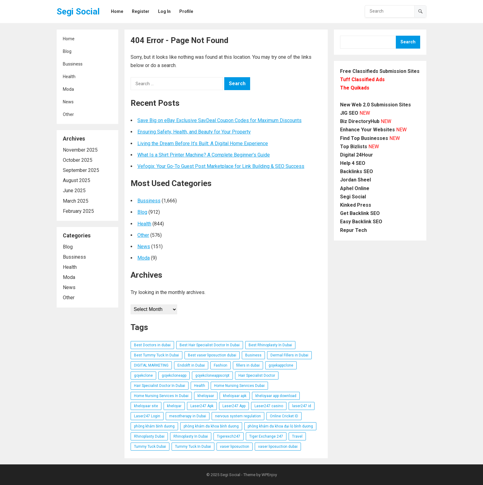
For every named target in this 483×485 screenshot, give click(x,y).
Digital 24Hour (356, 155)
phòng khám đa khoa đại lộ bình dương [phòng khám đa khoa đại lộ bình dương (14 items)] (280, 426)
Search (408, 42)
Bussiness (73, 64)
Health (69, 76)
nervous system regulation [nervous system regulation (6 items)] (238, 416)
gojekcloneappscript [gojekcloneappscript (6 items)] (212, 375)
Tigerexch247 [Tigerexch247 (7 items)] (228, 436)
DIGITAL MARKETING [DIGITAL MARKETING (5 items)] (151, 365)
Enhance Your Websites (367, 130)
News (68, 101)
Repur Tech (353, 230)
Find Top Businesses (364, 138)
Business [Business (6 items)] (253, 355)
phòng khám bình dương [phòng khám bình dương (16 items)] (154, 426)
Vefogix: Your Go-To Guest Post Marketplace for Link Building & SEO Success (220, 166)
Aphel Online (354, 188)
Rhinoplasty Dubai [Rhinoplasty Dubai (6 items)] (149, 436)
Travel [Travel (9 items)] (297, 436)
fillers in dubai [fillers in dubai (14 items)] (248, 365)
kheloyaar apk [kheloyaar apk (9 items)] (234, 396)
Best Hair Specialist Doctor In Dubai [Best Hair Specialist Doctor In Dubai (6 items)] (210, 345)
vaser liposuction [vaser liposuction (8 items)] (234, 446)
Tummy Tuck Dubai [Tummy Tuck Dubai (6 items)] (150, 446)
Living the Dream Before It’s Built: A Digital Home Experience (202, 143)
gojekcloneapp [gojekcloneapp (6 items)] (174, 375)
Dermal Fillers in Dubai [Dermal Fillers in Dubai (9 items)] (289, 355)
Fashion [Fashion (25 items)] (220, 365)
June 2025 (74, 190)
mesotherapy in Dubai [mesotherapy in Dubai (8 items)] (187, 416)
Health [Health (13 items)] (199, 386)
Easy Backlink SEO (361, 222)
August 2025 (76, 180)
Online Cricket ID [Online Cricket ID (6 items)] (284, 416)
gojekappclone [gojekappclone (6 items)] (281, 365)
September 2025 (81, 170)
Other (68, 114)
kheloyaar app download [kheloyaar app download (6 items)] (275, 396)
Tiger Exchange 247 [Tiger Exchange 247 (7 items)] (266, 436)
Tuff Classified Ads (362, 79)
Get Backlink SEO (360, 213)
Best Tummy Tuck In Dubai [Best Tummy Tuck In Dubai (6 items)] (156, 355)
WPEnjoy (269, 474)
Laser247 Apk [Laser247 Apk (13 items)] (201, 406)
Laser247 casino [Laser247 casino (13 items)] (268, 406)
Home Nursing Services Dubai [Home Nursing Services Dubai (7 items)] (239, 386)
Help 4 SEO (352, 163)
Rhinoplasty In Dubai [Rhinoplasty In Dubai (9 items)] (190, 436)
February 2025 (78, 211)
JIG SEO (349, 113)
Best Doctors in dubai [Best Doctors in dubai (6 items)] (152, 345)
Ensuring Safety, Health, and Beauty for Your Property (194, 132)
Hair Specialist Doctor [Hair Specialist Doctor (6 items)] (256, 375)
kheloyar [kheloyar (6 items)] (174, 406)
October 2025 (77, 160)
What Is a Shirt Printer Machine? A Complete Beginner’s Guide (203, 155)
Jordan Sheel (355, 180)
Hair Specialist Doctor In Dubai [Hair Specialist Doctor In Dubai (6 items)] (159, 386)
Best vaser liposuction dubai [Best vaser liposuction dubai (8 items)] (212, 355)
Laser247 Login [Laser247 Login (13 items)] (147, 416)
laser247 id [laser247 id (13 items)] (301, 406)
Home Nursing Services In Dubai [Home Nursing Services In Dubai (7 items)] (161, 396)
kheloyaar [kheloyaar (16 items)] (205, 396)
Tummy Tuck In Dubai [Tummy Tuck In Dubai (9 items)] (193, 446)
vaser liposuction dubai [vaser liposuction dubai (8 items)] (278, 446)
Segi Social (78, 11)
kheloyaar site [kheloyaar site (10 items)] (146, 406)
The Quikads (354, 88)
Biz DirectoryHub (360, 121)
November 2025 (80, 150)
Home (69, 38)
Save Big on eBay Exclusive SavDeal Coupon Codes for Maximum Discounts (219, 120)
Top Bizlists (353, 146)
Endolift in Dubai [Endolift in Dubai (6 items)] (191, 365)
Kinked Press (355, 205)
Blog (67, 51)
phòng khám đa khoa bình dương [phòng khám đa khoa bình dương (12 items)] (211, 426)
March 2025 (75, 201)
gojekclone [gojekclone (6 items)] (143, 375)
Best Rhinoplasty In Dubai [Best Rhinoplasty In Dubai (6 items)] (270, 345)
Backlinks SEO (356, 171)
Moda (68, 89)
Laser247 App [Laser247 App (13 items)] (234, 406)
